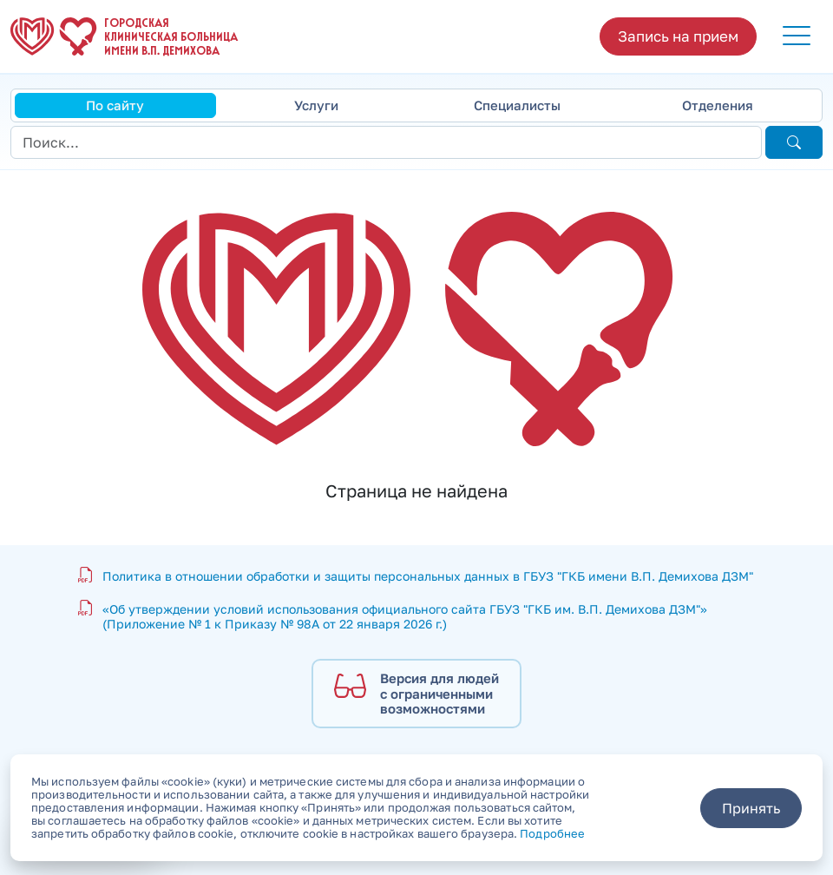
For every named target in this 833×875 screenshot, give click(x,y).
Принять (751, 808)
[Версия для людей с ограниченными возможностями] (416, 693)
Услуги (316, 105)
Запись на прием (678, 36)
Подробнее (552, 833)
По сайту (115, 105)
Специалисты (517, 105)
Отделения (717, 105)
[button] (797, 36)
